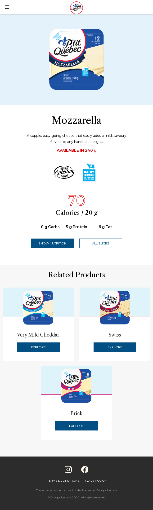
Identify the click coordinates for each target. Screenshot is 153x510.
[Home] (76, 8)
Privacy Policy (93, 480)
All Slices (100, 243)
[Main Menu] (7, 7)
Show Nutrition (52, 243)
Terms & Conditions (63, 480)
